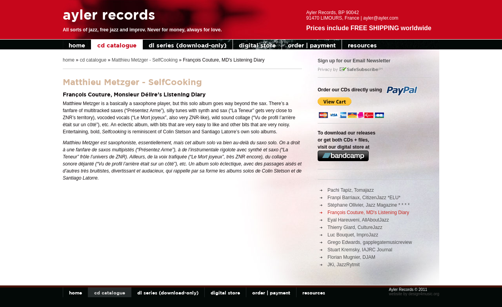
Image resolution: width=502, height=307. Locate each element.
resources (362, 45)
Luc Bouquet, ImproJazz (352, 235)
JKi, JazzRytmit (343, 264)
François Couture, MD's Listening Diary (368, 212)
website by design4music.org (414, 294)
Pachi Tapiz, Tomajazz (350, 190)
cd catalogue (116, 45)
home (77, 45)
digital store (257, 45)
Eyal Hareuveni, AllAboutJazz (358, 220)
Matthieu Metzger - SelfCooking (145, 60)
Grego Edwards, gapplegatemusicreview (369, 242)
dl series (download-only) (188, 45)
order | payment (312, 45)
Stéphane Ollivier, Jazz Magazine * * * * (368, 205)
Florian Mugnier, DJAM (351, 257)
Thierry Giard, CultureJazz (354, 227)
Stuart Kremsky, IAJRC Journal (359, 250)
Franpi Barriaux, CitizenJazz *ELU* (363, 197)
